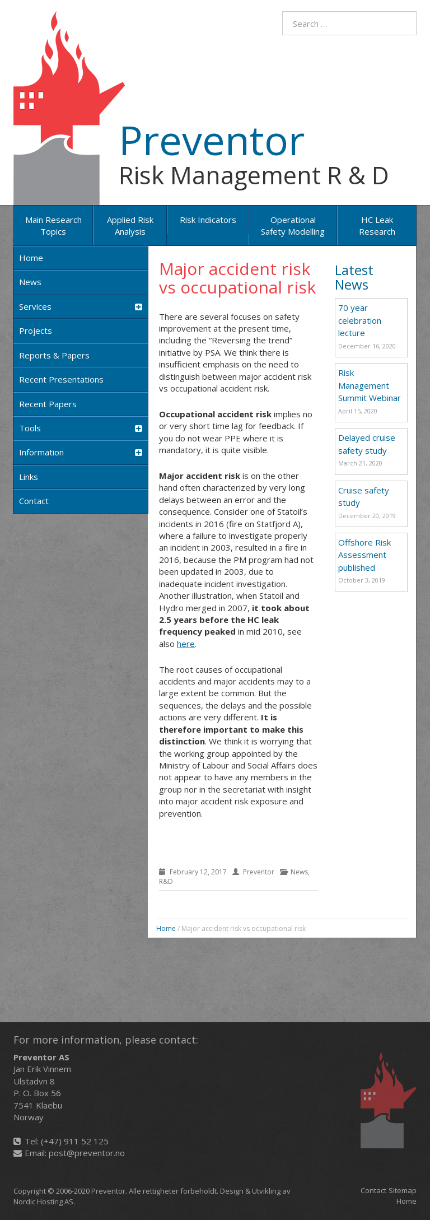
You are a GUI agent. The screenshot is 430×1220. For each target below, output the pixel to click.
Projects (35, 330)
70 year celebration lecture (359, 320)
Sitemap (403, 1190)
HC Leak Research (377, 225)
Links (28, 476)
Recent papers (48, 403)
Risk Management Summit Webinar (369, 385)
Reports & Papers (54, 355)
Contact (34, 500)
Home (31, 257)
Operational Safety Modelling (293, 225)
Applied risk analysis (130, 225)
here (186, 643)
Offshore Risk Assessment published (364, 555)
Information (80, 452)
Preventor (212, 139)
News (30, 281)
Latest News (354, 277)
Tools (80, 428)
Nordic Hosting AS (43, 1201)
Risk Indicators (208, 219)
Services (80, 307)
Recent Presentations (61, 379)
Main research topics (53, 225)
